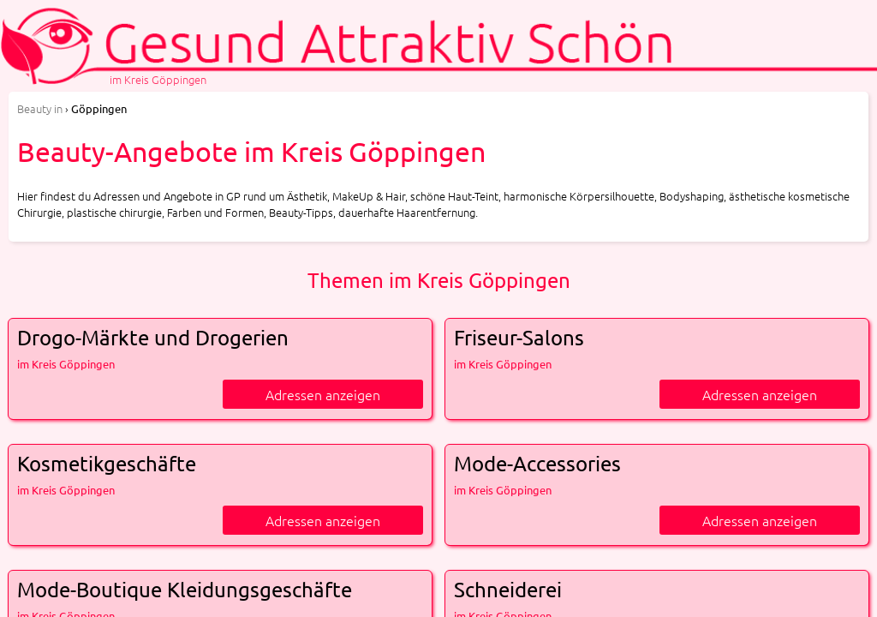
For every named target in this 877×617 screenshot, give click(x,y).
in (40, 108)
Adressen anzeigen (322, 394)
